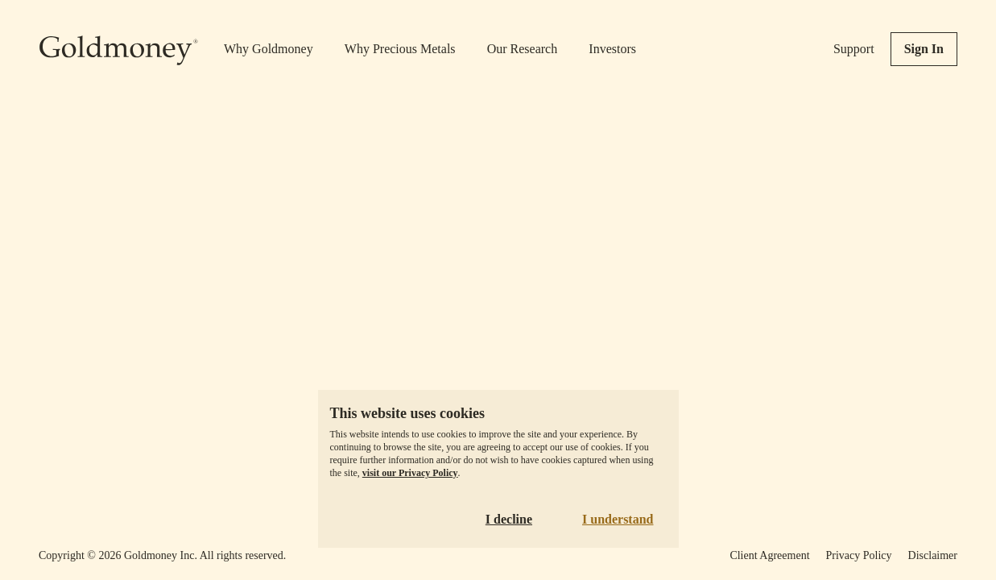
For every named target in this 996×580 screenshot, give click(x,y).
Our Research (522, 49)
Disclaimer (932, 555)
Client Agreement (769, 555)
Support (853, 49)
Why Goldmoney (268, 49)
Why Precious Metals (400, 49)
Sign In (924, 49)
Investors (612, 49)
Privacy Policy (859, 555)
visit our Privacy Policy (410, 472)
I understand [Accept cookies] (617, 519)
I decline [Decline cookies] (509, 519)
